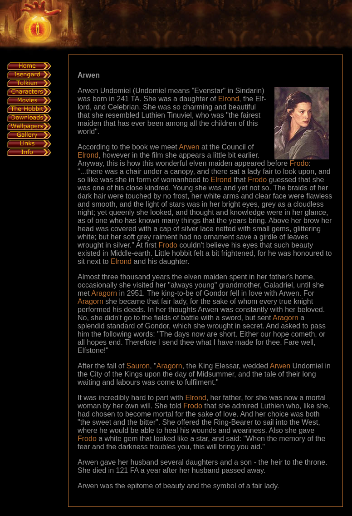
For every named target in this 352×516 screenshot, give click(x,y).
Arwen (189, 147)
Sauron (138, 366)
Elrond (228, 99)
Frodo (299, 163)
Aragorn (104, 293)
